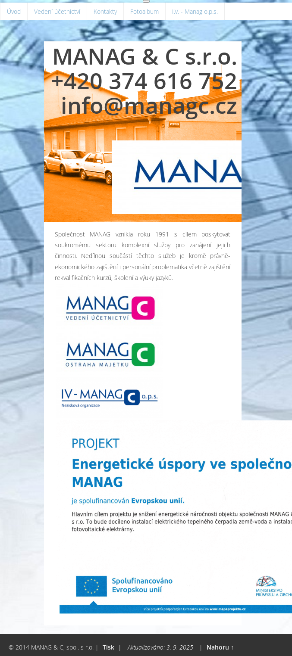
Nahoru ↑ (220, 647)
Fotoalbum (144, 11)
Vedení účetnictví (57, 11)
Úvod (14, 11)
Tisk (108, 647)
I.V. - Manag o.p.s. (195, 11)
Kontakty (105, 11)
